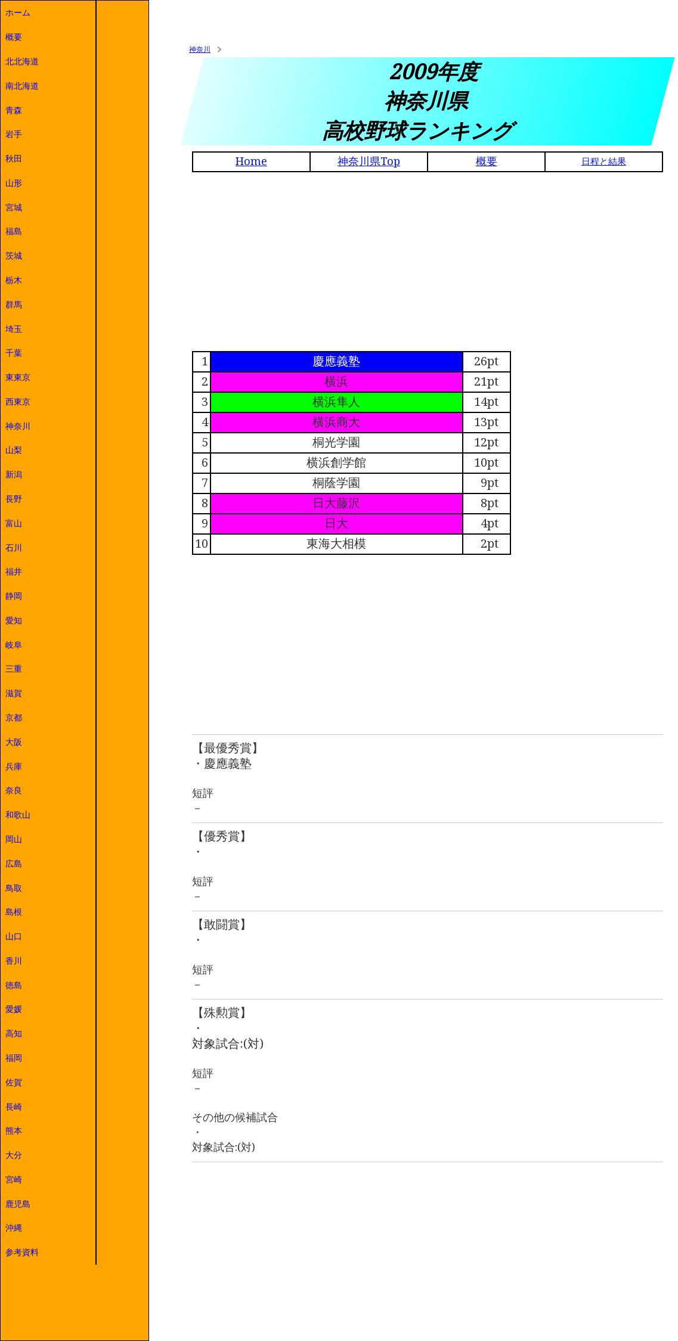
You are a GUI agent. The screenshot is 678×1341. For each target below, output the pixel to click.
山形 (13, 183)
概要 (13, 37)
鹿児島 (17, 1204)
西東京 (17, 401)
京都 (13, 717)
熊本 (13, 1130)
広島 (13, 863)
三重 (13, 668)
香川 (13, 961)
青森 (13, 110)
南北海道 (22, 86)
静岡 (13, 596)
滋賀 (13, 693)
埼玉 (13, 329)
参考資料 (22, 1252)
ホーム (17, 12)
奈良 (13, 790)
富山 (13, 523)
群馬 (13, 304)
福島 (13, 231)
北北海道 (22, 61)
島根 (13, 912)
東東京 (17, 377)
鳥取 (13, 888)
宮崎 (13, 1179)
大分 (13, 1155)
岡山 (13, 839)
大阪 (13, 742)
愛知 (13, 620)
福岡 (13, 1058)
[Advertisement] (427, 261)
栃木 (13, 280)
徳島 (13, 985)
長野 (13, 499)
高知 (13, 1033)
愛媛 (13, 1009)
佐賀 (13, 1082)
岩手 (13, 134)
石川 (13, 547)
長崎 (13, 1107)
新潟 (13, 474)
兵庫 (13, 766)
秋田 (13, 158)
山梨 (13, 450)
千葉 (13, 353)
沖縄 (13, 1228)
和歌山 (17, 815)
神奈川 (17, 426)
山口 (13, 936)
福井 (13, 571)
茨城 (13, 255)
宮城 (13, 207)
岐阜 (13, 645)
